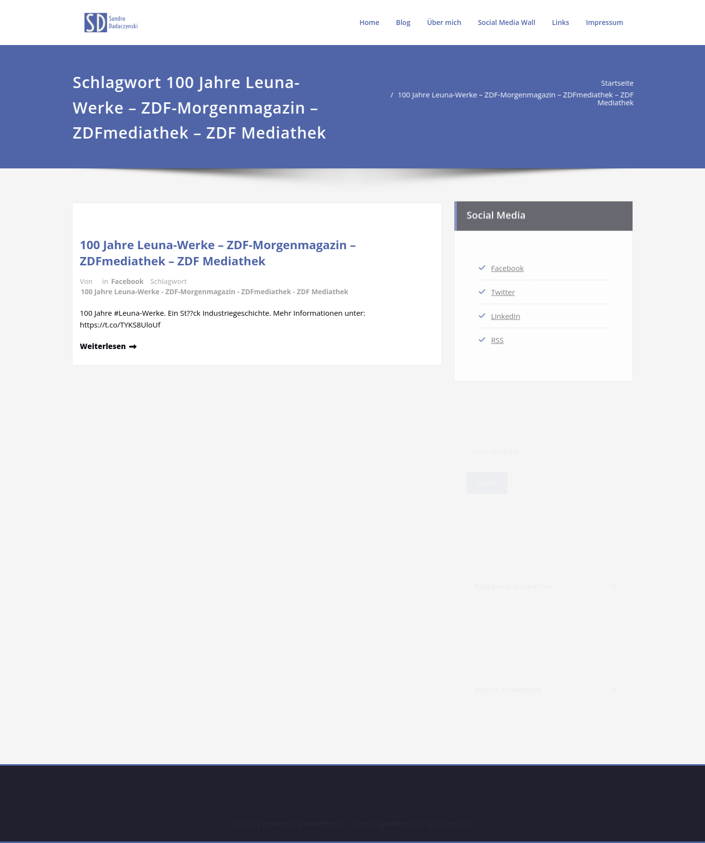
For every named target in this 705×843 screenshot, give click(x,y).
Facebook (127, 281)
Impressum (604, 22)
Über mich (444, 22)
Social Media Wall (506, 22)
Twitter (503, 290)
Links (560, 22)
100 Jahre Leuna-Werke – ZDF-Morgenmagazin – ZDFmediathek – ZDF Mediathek (519, 98)
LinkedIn (505, 314)
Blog (403, 22)
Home (369, 22)
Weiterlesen (103, 346)
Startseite (621, 83)
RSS (497, 338)
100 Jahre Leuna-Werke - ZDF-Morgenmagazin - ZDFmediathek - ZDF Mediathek (214, 291)
